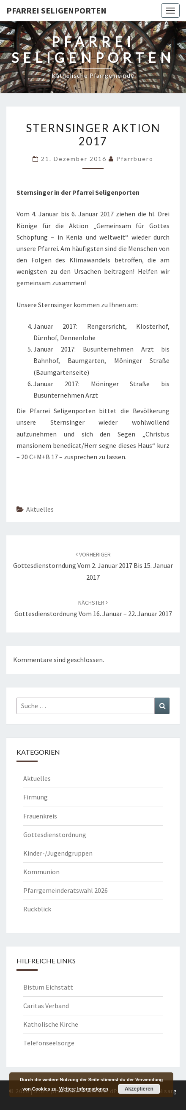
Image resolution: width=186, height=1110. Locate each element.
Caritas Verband (46, 1005)
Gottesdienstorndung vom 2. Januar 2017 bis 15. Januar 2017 (93, 566)
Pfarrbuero (134, 158)
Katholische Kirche (50, 1024)
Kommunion (41, 871)
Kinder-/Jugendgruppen (58, 853)
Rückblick (37, 909)
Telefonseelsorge (48, 1043)
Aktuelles (40, 509)
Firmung (35, 797)
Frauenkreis (40, 816)
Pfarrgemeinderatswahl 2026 (65, 890)
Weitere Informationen (83, 1088)
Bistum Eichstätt (48, 987)
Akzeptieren (139, 1089)
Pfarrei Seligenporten (56, 10)
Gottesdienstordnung (54, 834)
